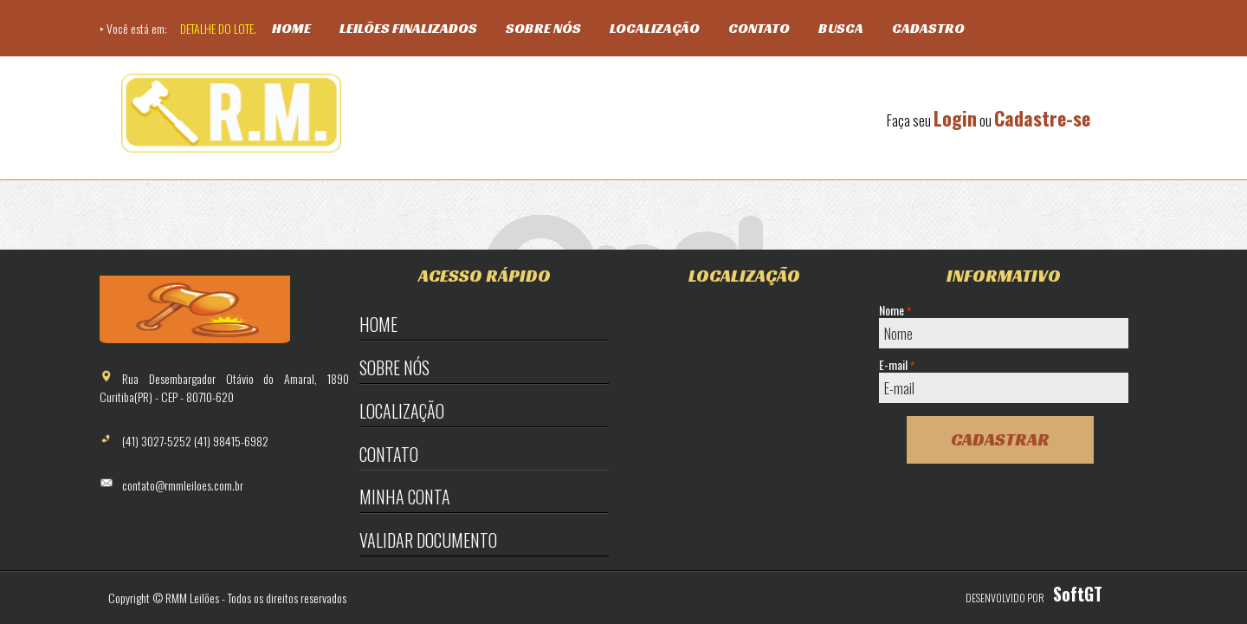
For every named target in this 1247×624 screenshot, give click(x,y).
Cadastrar (1000, 439)
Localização (655, 28)
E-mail (896, 365)
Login (955, 118)
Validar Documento (428, 540)
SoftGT (1077, 594)
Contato (759, 28)
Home (291, 28)
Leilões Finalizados (408, 28)
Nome (895, 310)
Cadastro (928, 28)
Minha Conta (404, 497)
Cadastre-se (1042, 118)
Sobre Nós (543, 28)
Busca (840, 28)
